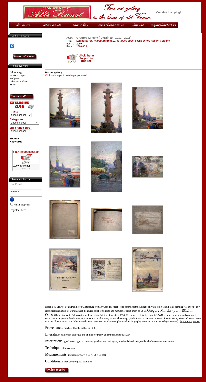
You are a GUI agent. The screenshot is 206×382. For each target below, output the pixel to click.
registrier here (18, 210)
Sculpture (14, 78)
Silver (13, 84)
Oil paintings (16, 72)
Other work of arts (19, 81)
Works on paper (17, 75)
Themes (15, 138)
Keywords (16, 141)
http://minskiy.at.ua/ (190, 321)
